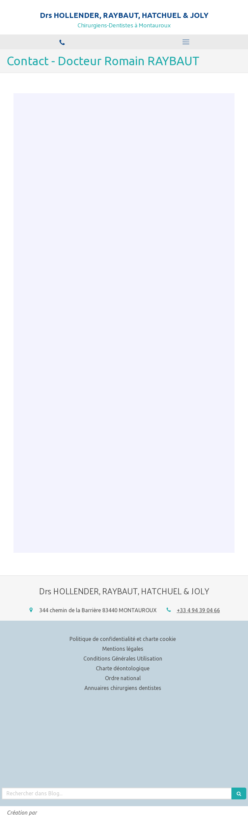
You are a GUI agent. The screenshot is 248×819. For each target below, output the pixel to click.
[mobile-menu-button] (186, 42)
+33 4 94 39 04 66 (198, 610)
